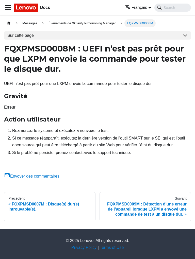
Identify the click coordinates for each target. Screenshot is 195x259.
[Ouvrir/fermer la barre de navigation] (8, 7)
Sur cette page (20, 35)
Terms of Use (112, 247)
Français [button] (136, 7)
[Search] (172, 8)
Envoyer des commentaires (31, 176)
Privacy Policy (84, 247)
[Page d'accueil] (9, 23)
